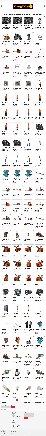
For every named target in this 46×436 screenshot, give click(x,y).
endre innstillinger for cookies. (8, 433)
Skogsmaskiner (39, 11)
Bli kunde (36, 405)
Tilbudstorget (5, 11)
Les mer (3, 433)
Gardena (24, 11)
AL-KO (33, 11)
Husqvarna (29, 11)
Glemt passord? (32, 418)
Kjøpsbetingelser (26, 405)
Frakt (24, 404)
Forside (36, 404)
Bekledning (9, 11)
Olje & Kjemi (15, 11)
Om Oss (44, 11)
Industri (20, 11)
